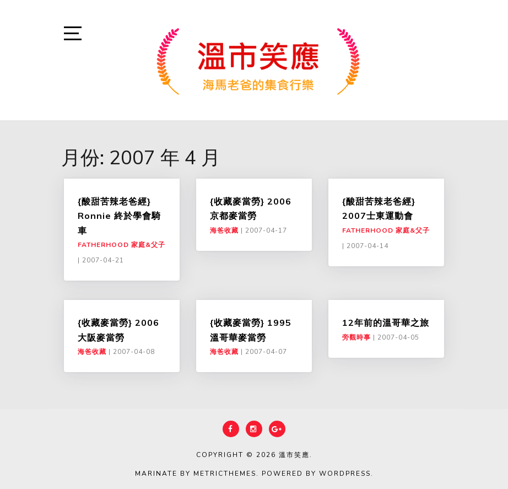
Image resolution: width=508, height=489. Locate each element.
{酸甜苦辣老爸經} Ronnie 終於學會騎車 (119, 216)
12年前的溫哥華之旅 (385, 322)
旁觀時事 (356, 337)
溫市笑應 (294, 454)
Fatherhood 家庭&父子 (121, 244)
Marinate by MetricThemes (195, 473)
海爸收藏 (224, 230)
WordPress (345, 473)
